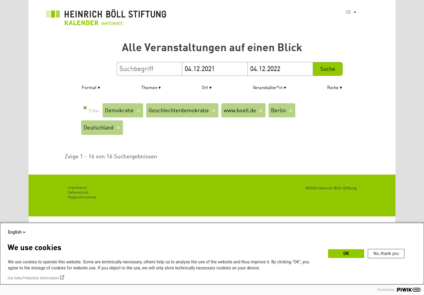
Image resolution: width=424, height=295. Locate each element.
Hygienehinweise (82, 197)
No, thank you (386, 253)
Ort (205, 88)
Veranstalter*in (268, 88)
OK (346, 253)
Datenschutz (78, 192)
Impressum (77, 188)
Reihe (333, 88)
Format (89, 88)
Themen (149, 88)
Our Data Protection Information (33, 278)
